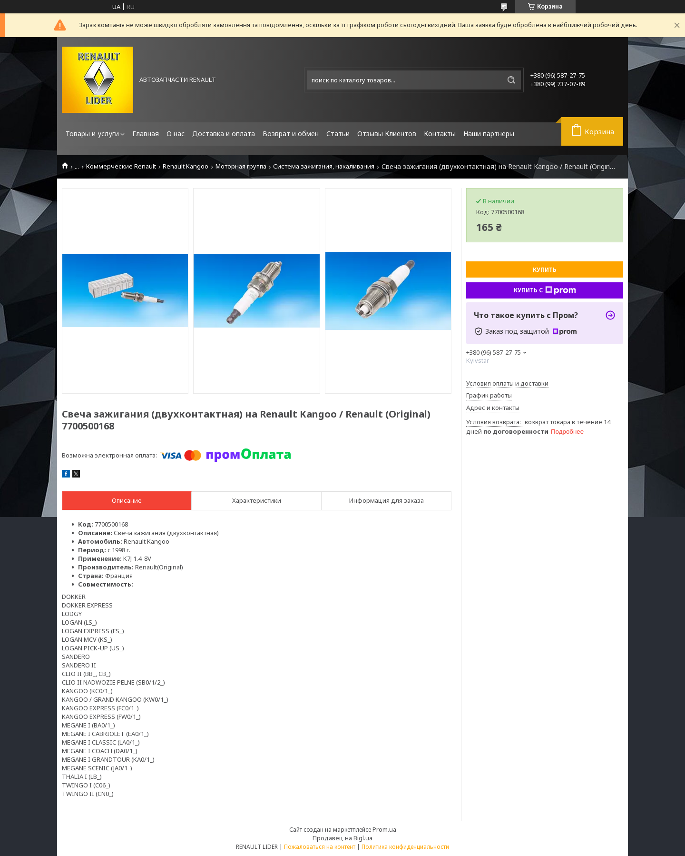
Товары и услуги (92, 133)
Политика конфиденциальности (405, 847)
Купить (545, 270)
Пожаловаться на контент (319, 847)
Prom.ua (384, 829)
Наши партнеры (488, 133)
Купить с (545, 290)
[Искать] (511, 80)
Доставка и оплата (223, 133)
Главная (145, 133)
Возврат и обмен (291, 133)
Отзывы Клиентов (386, 133)
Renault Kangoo (185, 166)
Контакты (440, 133)
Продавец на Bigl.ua (342, 838)
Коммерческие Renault (121, 166)
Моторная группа (240, 166)
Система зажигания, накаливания (323, 166)
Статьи (338, 133)
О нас (175, 133)
